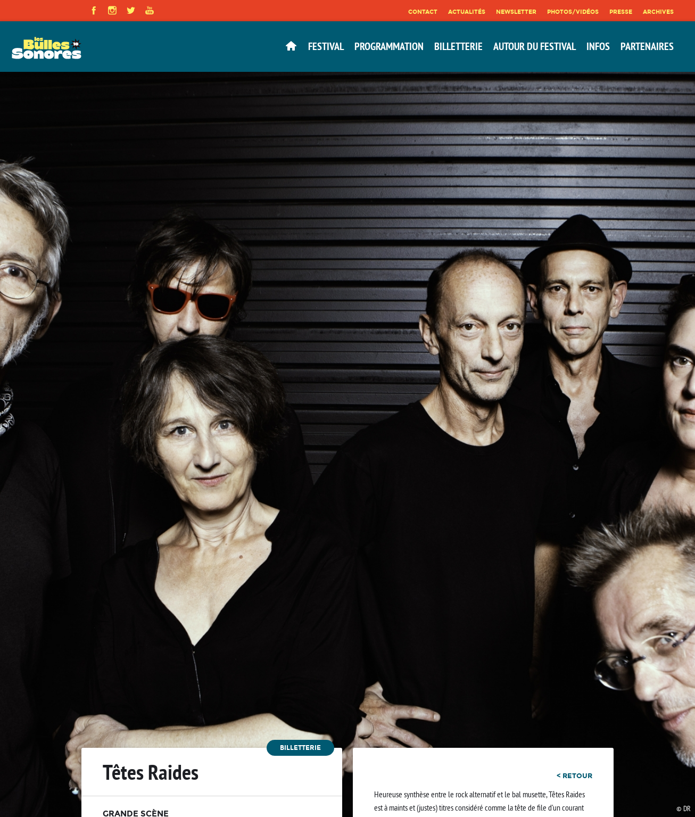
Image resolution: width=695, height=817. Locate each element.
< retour (574, 775)
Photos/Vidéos (573, 11)
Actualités (466, 11)
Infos (598, 46)
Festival (326, 46)
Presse (620, 11)
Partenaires (647, 46)
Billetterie (458, 46)
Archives (658, 11)
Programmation (389, 46)
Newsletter (516, 11)
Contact (422, 11)
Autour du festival (534, 46)
